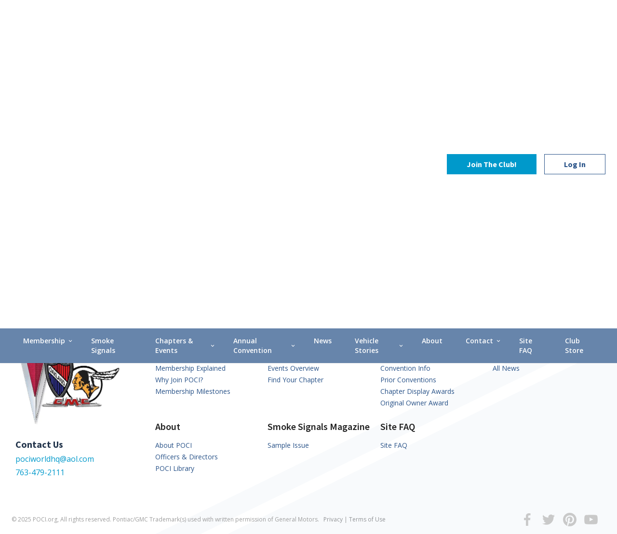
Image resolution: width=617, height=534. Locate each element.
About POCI (173, 445)
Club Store (574, 82)
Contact (484, 77)
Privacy (333, 519)
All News (506, 368)
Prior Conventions (408, 379)
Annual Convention (264, 82)
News (323, 77)
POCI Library (174, 468)
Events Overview (293, 368)
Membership (48, 77)
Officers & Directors (186, 456)
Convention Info (405, 368)
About (432, 77)
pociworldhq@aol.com (54, 459)
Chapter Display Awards (417, 391)
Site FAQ (525, 82)
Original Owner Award (414, 402)
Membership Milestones (192, 391)
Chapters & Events (185, 82)
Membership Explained (190, 368)
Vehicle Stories (379, 82)
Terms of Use (367, 519)
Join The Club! (492, 33)
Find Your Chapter (295, 379)
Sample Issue (288, 445)
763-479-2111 (40, 472)
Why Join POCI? (179, 379)
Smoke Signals (103, 82)
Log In (575, 33)
